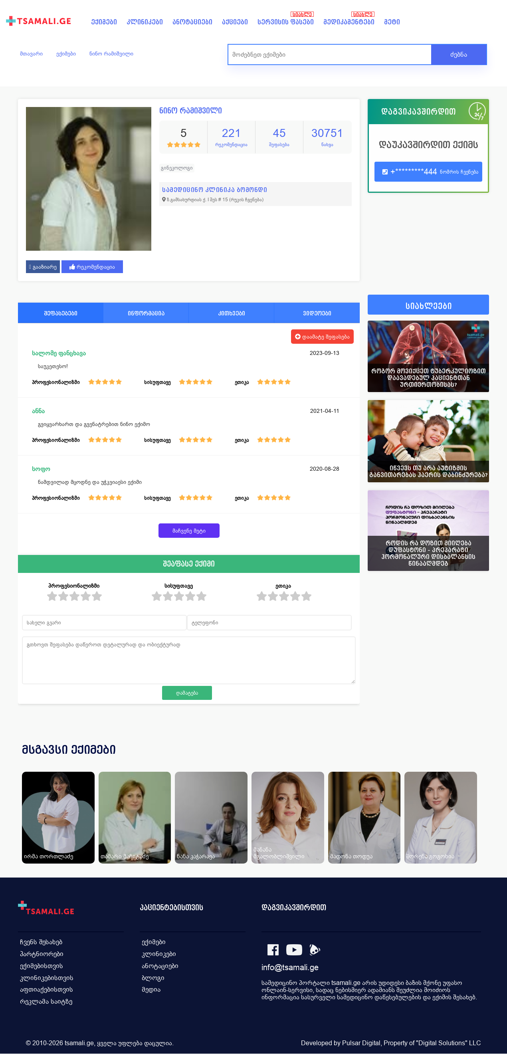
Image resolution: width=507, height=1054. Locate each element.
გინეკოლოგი (177, 168)
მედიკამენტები (348, 22)
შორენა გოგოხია (430, 856)
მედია (151, 990)
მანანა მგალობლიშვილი (279, 853)
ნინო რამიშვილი (111, 53)
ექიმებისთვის (41, 966)
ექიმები (104, 22)
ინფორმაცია (146, 313)
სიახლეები (429, 306)
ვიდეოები (317, 313)
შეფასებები (60, 313)
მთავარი (31, 53)
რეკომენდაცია (92, 267)
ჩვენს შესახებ (41, 942)
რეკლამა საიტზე (46, 1002)
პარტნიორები (41, 954)
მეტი (392, 22)
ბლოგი (153, 978)
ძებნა (458, 54)
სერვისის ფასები (285, 22)
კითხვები (231, 313)
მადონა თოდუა (351, 856)
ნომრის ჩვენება (459, 172)
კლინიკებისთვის (46, 978)
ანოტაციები (192, 22)
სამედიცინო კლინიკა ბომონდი (214, 189)
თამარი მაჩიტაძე (125, 856)
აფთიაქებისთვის (46, 990)
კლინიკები (145, 22)
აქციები (235, 22)
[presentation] (471, 759)
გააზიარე (43, 267)
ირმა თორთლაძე (48, 856)
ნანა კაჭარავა (196, 856)
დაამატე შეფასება (322, 336)
